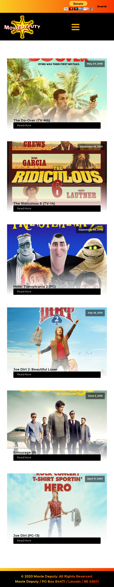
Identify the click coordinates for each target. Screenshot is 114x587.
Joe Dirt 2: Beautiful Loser (35, 369)
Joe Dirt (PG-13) (26, 535)
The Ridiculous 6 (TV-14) (34, 203)
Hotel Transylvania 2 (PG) (34, 286)
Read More (24, 125)
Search (102, 6)
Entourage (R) (24, 452)
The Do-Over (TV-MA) (31, 120)
